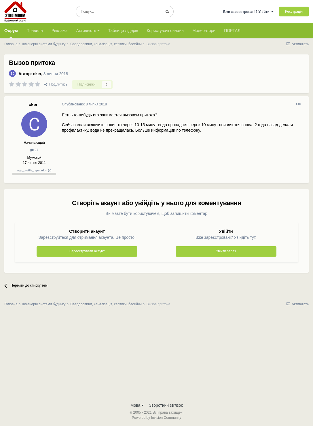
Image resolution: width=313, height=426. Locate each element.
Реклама (60, 30)
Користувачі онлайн (165, 30)
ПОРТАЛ (232, 30)
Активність (88, 30)
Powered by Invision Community (156, 418)
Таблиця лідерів (123, 30)
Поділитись (55, 84)
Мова (137, 405)
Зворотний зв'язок (166, 405)
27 (34, 150)
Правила (34, 30)
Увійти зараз (226, 251)
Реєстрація (294, 12)
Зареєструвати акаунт (87, 251)
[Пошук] (118, 11)
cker (37, 73)
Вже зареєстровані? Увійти (248, 12)
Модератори (203, 30)
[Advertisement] (156, 356)
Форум (11, 33)
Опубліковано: (84, 104)
